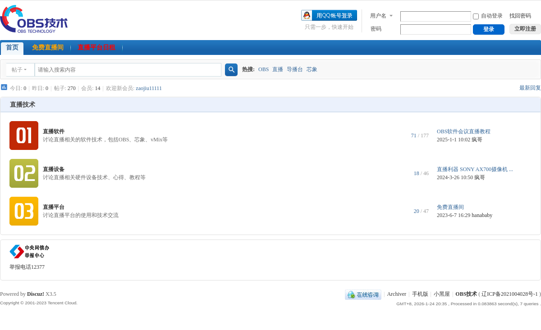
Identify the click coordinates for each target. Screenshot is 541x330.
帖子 (17, 70)
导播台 (295, 69)
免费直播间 (48, 47)
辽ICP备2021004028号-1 (509, 294)
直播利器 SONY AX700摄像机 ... (475, 169)
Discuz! (35, 294)
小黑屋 (442, 294)
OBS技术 (466, 294)
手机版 (420, 294)
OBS (263, 69)
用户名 (378, 16)
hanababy (482, 215)
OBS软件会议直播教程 (464, 131)
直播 (277, 69)
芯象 (312, 69)
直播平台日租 (96, 47)
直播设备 (53, 169)
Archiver (396, 294)
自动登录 (488, 16)
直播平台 (53, 207)
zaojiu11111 (149, 88)
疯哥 (477, 139)
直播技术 (22, 104)
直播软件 (53, 131)
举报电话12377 (27, 267)
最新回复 (530, 88)
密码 (376, 29)
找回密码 (520, 16)
